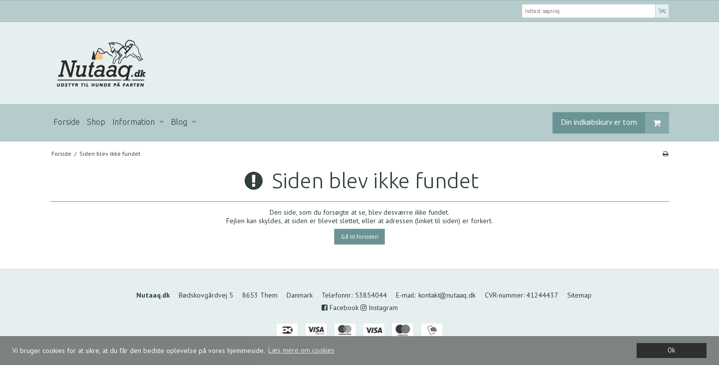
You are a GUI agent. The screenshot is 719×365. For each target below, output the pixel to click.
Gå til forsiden (359, 236)
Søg (662, 10)
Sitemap (579, 295)
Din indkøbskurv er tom (615, 123)
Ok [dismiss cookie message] (671, 350)
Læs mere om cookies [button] (301, 350)
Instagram (379, 307)
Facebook (340, 307)
